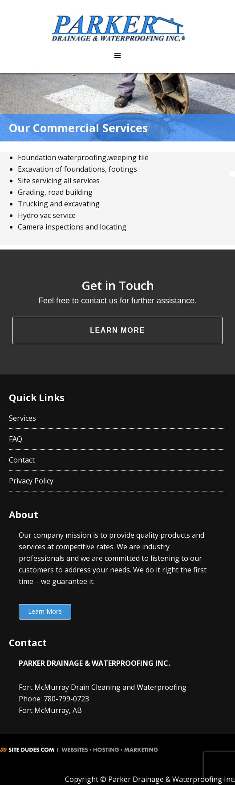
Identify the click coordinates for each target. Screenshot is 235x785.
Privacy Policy (31, 481)
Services (22, 418)
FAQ (15, 439)
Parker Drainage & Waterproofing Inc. (117, 27)
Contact (22, 460)
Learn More (117, 330)
